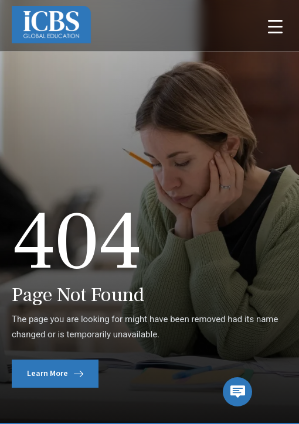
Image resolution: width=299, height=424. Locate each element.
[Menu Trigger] (275, 26)
